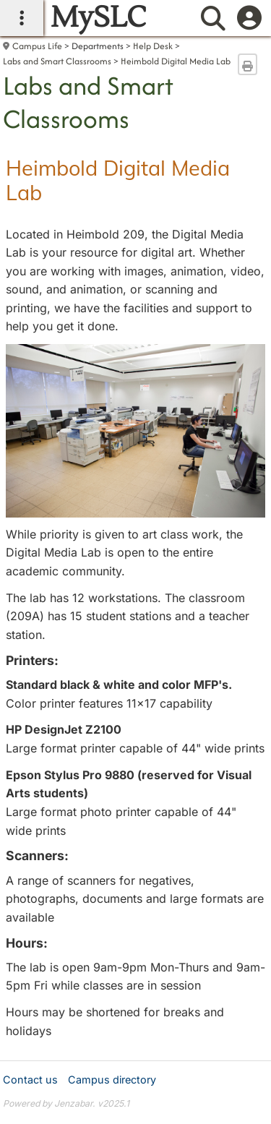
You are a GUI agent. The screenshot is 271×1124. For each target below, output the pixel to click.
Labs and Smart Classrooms (57, 61)
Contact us (30, 1079)
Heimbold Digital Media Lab (176, 61)
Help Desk (153, 46)
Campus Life (37, 46)
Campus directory (112, 1079)
